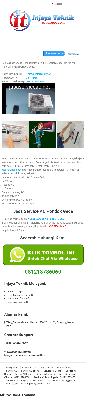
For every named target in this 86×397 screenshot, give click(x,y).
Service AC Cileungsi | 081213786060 (25, 380)
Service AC (11, 370)
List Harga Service (44, 367)
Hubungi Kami (64, 367)
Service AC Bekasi (53, 370)
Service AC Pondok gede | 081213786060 (54, 377)
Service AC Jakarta (30, 370)
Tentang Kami (11, 367)
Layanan (26, 367)
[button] (6, 134)
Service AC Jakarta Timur (49, 374)
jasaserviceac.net (11, 169)
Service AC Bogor (23, 374)
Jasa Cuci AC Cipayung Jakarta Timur (32, 383)
